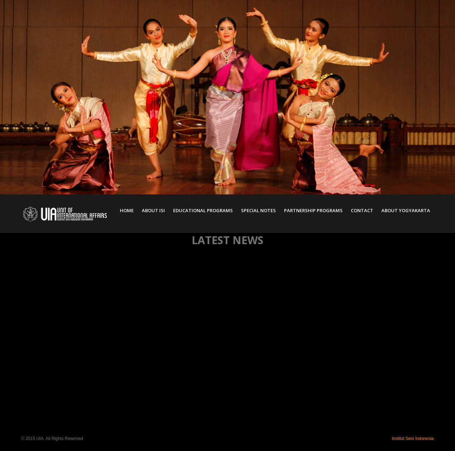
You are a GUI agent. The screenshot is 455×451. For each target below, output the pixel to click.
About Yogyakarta (405, 210)
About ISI (153, 210)
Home (127, 210)
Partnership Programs (313, 210)
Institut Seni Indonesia (413, 438)
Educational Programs (203, 210)
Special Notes (258, 210)
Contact (362, 210)
